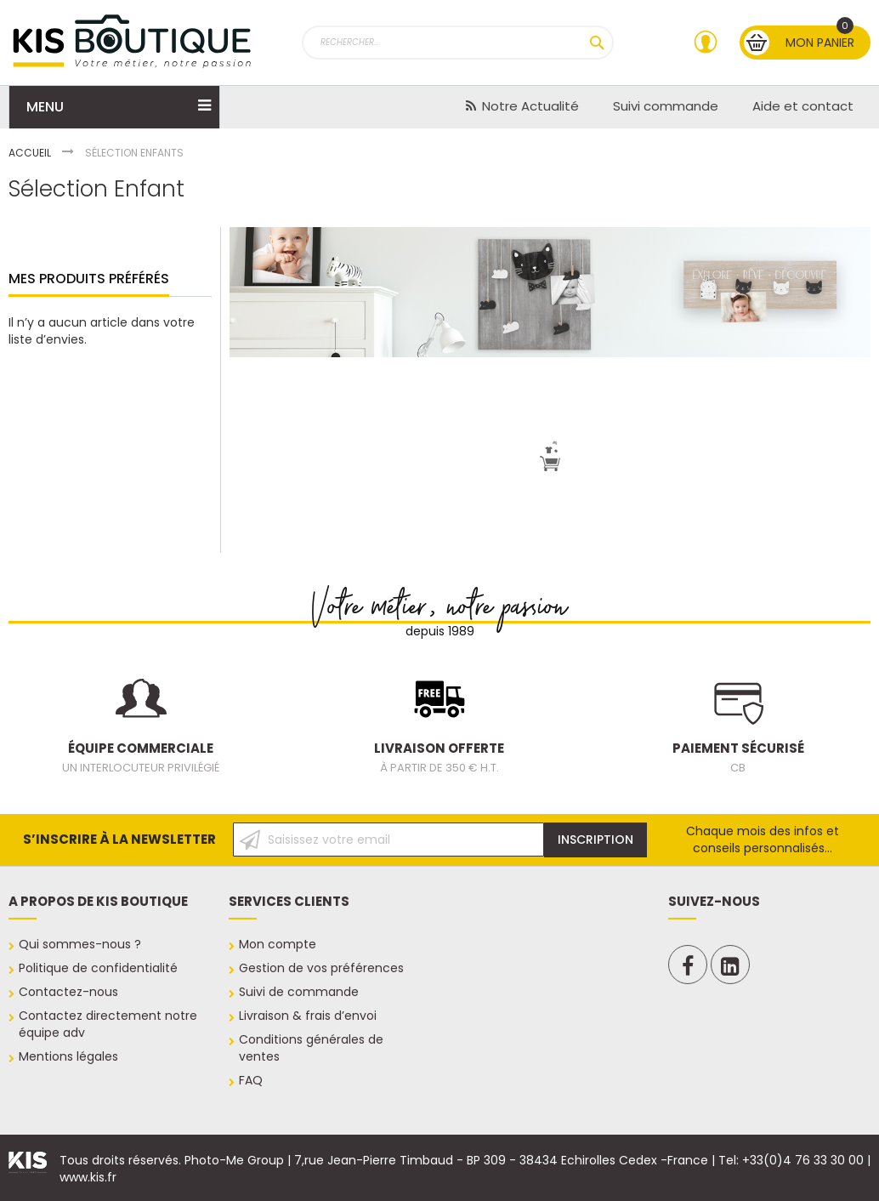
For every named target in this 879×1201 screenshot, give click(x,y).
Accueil (31, 152)
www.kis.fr (88, 1177)
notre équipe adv (103, 1024)
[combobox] (458, 43)
